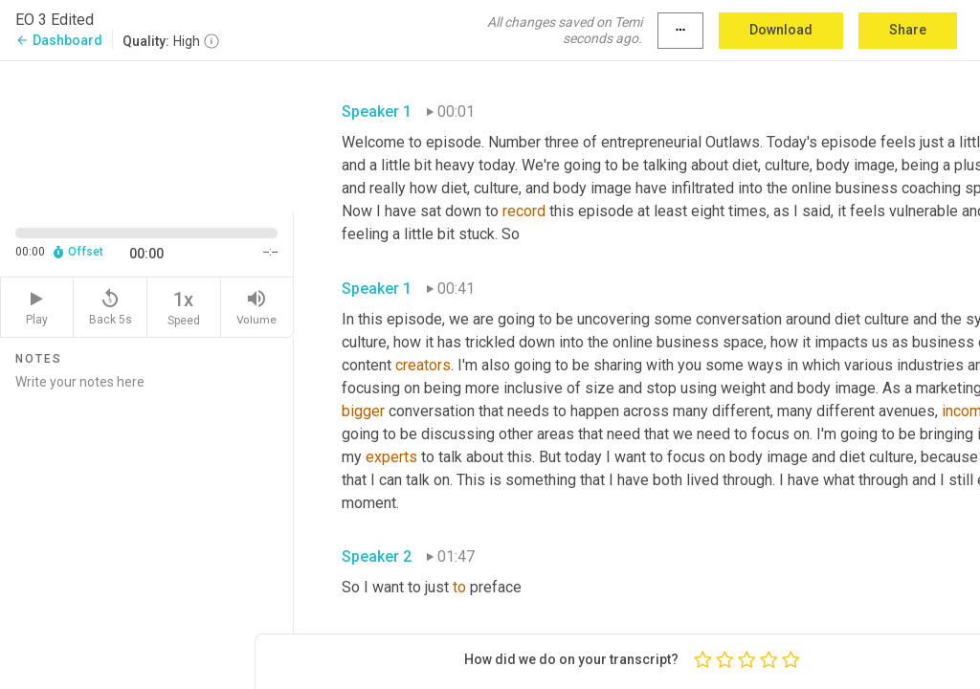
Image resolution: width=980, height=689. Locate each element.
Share (907, 29)
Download (781, 29)
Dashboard (58, 40)
